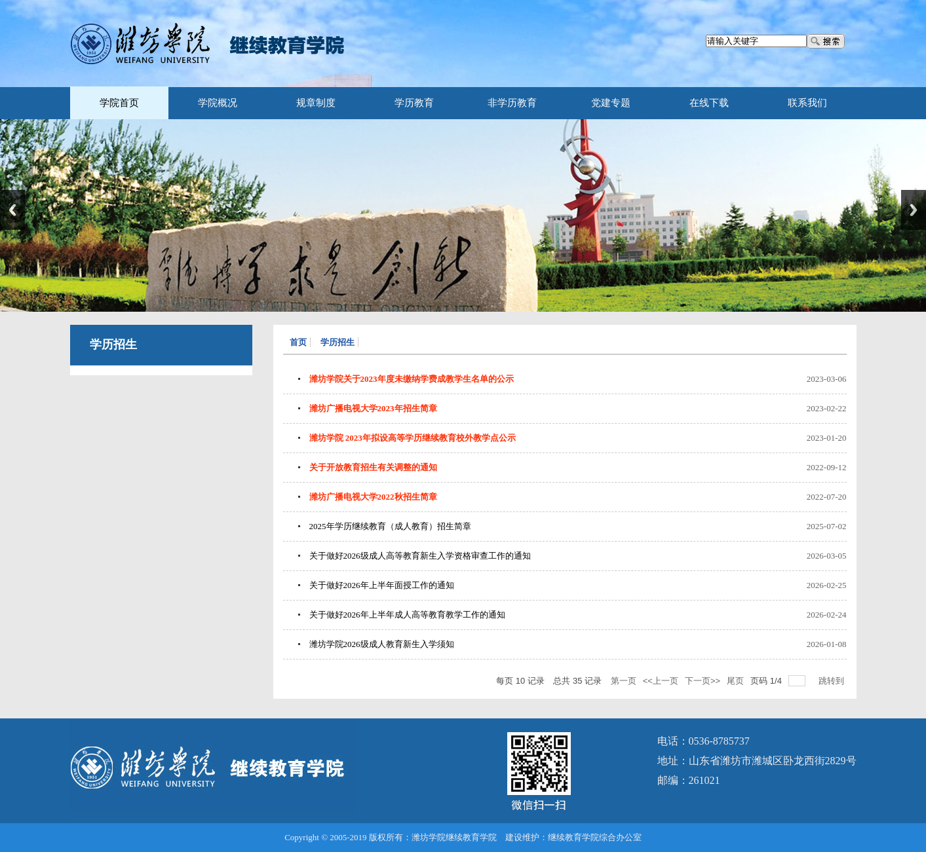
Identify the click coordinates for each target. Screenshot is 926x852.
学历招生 (337, 342)
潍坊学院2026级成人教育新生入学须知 (381, 644)
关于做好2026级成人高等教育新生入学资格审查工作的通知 (420, 556)
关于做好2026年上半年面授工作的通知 (381, 585)
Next (913, 210)
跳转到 (833, 681)
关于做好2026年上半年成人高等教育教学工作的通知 (407, 615)
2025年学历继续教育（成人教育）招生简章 (390, 526)
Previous (12, 210)
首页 (298, 342)
